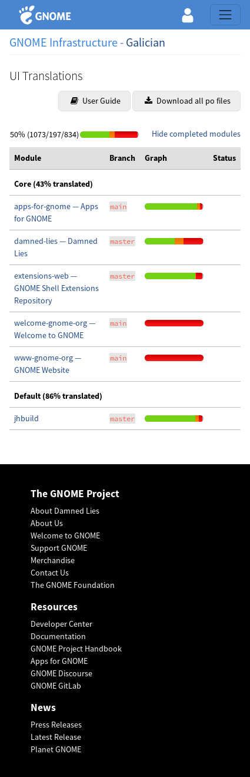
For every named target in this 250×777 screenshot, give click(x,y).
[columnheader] (57, 158)
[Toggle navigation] (225, 14)
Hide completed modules (196, 133)
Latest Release (56, 737)
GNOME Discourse (61, 673)
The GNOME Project (75, 494)
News (43, 708)
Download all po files (188, 100)
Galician (145, 42)
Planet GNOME (56, 749)
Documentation (58, 636)
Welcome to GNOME (65, 535)
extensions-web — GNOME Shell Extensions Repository (56, 288)
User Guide (96, 100)
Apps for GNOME (59, 661)
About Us (47, 523)
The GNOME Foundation (73, 585)
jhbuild (26, 418)
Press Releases (56, 724)
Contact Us (50, 572)
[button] (187, 15)
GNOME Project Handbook (76, 648)
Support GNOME (59, 548)
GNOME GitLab (56, 685)
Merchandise (53, 560)
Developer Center (61, 624)
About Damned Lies (65, 510)
